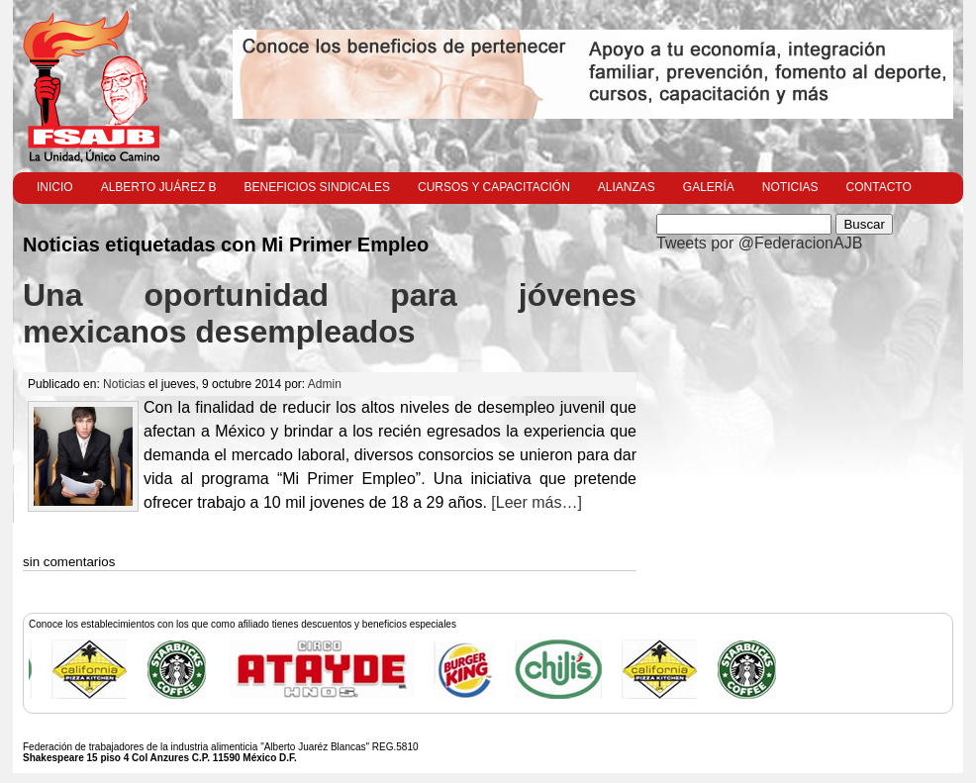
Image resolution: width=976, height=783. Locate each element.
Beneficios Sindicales (317, 187)
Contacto (879, 187)
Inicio (55, 187)
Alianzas (626, 187)
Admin (325, 384)
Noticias (790, 187)
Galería (708, 187)
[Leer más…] (534, 502)
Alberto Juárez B (159, 187)
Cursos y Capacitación (494, 187)
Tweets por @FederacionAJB (759, 243)
